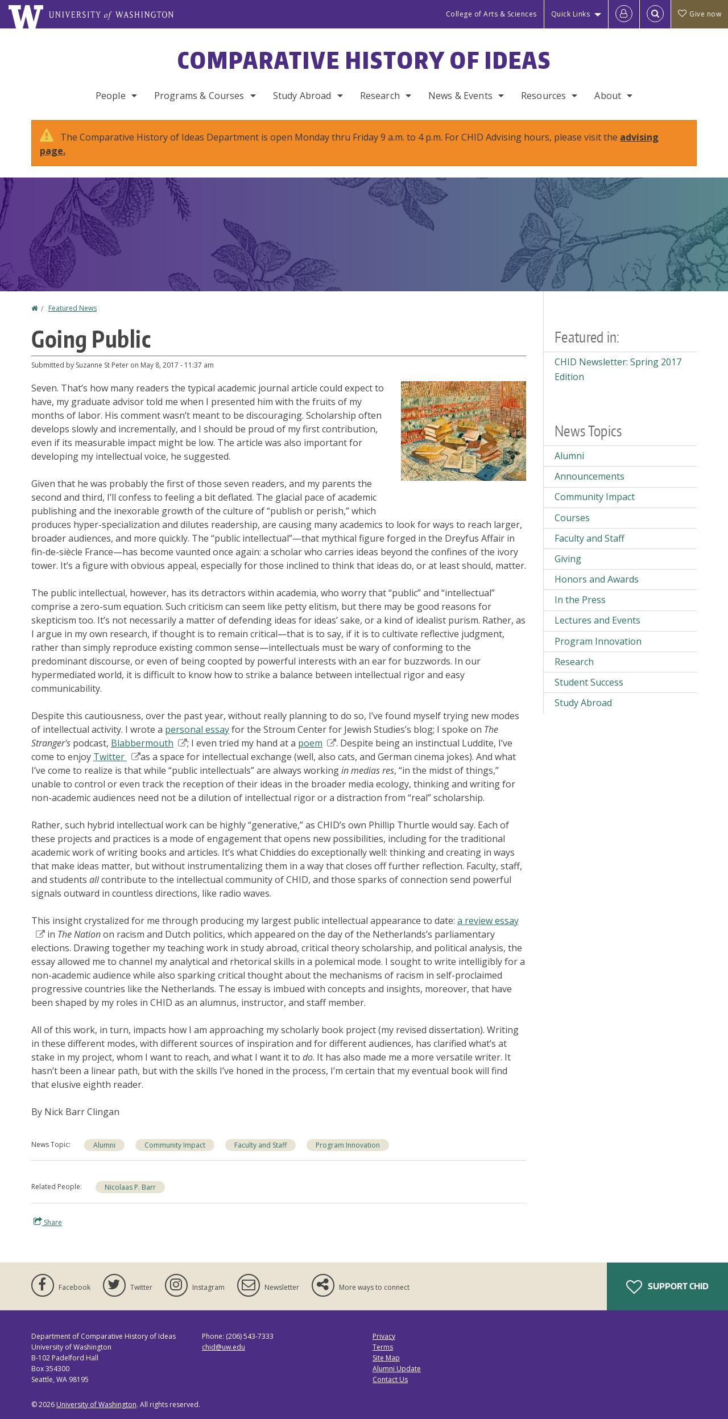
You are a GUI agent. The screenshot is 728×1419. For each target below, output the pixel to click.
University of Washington (96, 1404)
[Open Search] (655, 14)
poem (317, 743)
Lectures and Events (597, 620)
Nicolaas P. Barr (130, 1187)
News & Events (460, 95)
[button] (463, 430)
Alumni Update (397, 1368)
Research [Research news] (574, 661)
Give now (699, 14)
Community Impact (595, 496)
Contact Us (390, 1379)
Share (48, 1222)
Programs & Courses (199, 95)
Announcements (589, 476)
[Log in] (624, 14)
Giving (568, 558)
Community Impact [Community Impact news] (174, 1145)
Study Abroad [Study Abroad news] (583, 702)
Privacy (384, 1336)
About (607, 95)
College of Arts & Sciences (491, 14)
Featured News (72, 308)
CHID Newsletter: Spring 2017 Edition (618, 369)
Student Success (589, 682)
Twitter (116, 756)
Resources (543, 95)
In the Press (580, 599)
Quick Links (570, 14)
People (111, 95)
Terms (383, 1347)
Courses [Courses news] (572, 518)
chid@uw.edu (223, 1347)
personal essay (197, 729)
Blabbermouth (149, 743)
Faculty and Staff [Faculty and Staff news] (260, 1145)
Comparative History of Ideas (364, 60)
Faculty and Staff (589, 538)
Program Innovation (598, 641)
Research (380, 95)
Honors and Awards (597, 579)
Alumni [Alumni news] (104, 1145)
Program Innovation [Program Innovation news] (348, 1145)
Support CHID (667, 1287)
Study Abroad (302, 95)
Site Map (386, 1358)
